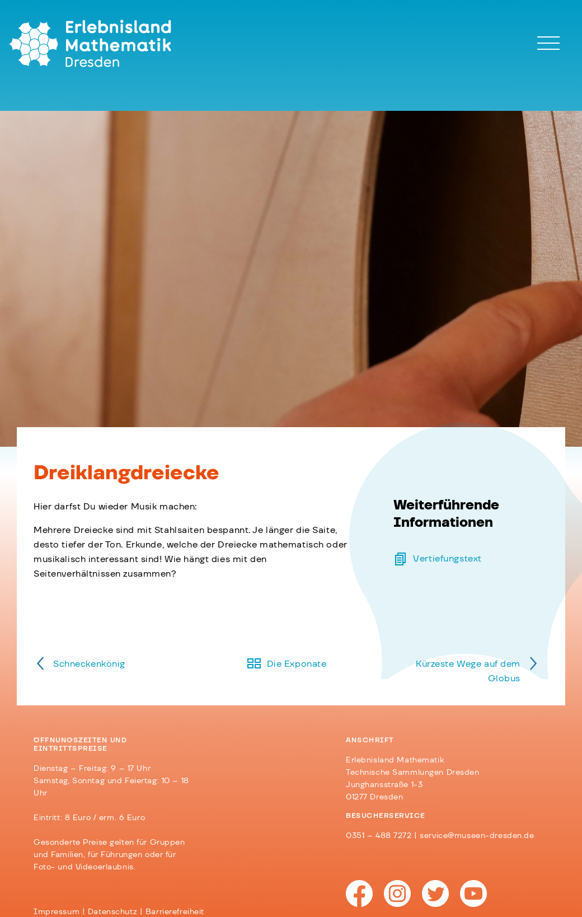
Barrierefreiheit (175, 912)
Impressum (56, 912)
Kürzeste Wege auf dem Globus (468, 671)
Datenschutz (112, 912)
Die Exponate (297, 663)
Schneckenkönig (89, 663)
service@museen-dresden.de (477, 836)
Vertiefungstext (447, 558)
